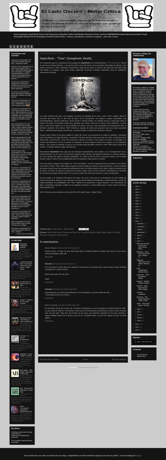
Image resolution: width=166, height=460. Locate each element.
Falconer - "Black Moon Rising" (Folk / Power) (142, 287)
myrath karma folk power (19, 83)
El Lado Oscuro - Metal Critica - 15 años (25, 283)
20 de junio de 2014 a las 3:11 (64, 264)
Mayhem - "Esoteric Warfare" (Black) (143, 282)
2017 (137, 212)
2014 (137, 221)
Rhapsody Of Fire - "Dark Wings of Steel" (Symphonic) (26, 319)
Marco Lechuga (51, 305)
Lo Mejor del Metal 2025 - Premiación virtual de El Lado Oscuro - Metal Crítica (26, 265)
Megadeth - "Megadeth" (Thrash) (24, 245)
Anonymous (15, 60)
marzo (139, 315)
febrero (139, 318)
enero (139, 320)
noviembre (140, 226)
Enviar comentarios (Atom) (88, 367)
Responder (49, 257)
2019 (137, 206)
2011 (137, 330)
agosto (139, 235)
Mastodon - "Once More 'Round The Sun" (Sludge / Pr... (143, 254)
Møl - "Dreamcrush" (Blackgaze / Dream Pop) (26, 390)
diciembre (140, 223)
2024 (137, 192)
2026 (137, 186)
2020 (137, 204)
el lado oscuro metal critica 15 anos (21, 61)
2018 (137, 209)
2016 (137, 215)
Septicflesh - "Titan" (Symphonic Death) (143, 276)
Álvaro (13, 137)
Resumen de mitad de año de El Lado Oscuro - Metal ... (143, 246)
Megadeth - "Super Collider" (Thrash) (26, 355)
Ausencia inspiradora (141, 293)
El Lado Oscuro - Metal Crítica (142, 355)
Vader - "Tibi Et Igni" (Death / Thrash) (143, 304)
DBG (12, 221)
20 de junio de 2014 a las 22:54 (64, 289)
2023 (137, 195)
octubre (139, 229)
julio (138, 238)
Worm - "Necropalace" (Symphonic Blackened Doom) (26, 408)
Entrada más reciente (49, 359)
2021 (137, 201)
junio (138, 241)
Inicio (85, 359)
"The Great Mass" (114, 63)
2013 (137, 324)
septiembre (141, 232)
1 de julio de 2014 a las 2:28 (68, 305)
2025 (137, 189)
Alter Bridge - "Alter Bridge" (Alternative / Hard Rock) (26, 372)
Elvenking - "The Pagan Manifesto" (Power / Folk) (143, 299)
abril (138, 312)
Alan (12, 124)
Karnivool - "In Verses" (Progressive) (24, 337)
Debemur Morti (16, 67)
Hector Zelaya (50, 248)
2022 (137, 198)
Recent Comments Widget (27, 234)
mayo (139, 309)
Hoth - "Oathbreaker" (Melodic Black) (142, 270)
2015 (137, 218)
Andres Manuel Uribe (18, 151)
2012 (137, 327)
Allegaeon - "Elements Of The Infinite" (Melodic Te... (143, 262)
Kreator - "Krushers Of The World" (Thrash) (26, 301)
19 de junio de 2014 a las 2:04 (68, 248)
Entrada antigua (119, 359)
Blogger (138, 455)
